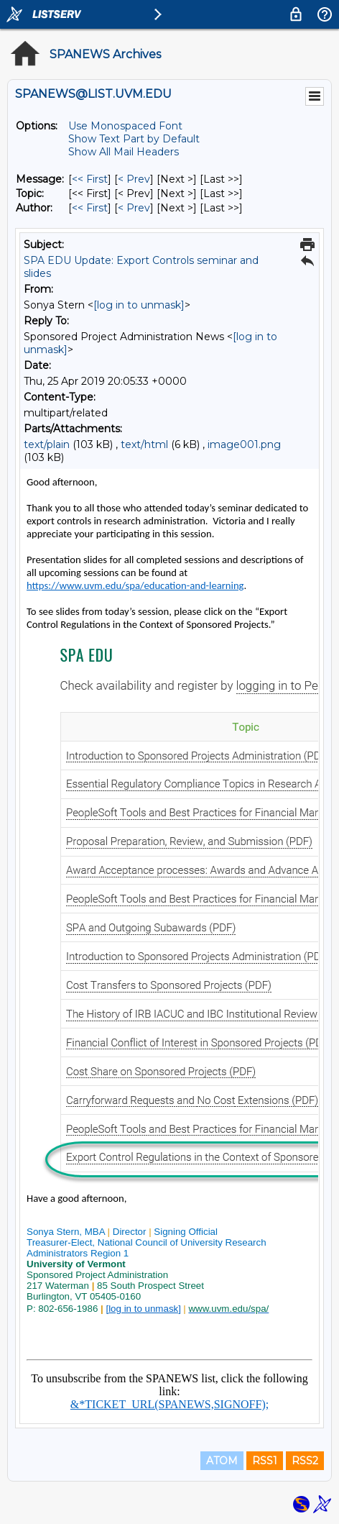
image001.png (244, 444)
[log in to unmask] (139, 304)
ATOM (222, 1460)
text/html (144, 444)
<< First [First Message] (90, 179)
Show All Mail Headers (123, 151)
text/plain (47, 444)
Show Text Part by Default (134, 138)
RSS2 (305, 1460)
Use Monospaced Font (125, 125)
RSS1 (264, 1460)
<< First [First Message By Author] (90, 207)
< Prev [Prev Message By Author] (134, 207)
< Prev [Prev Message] (134, 179)
